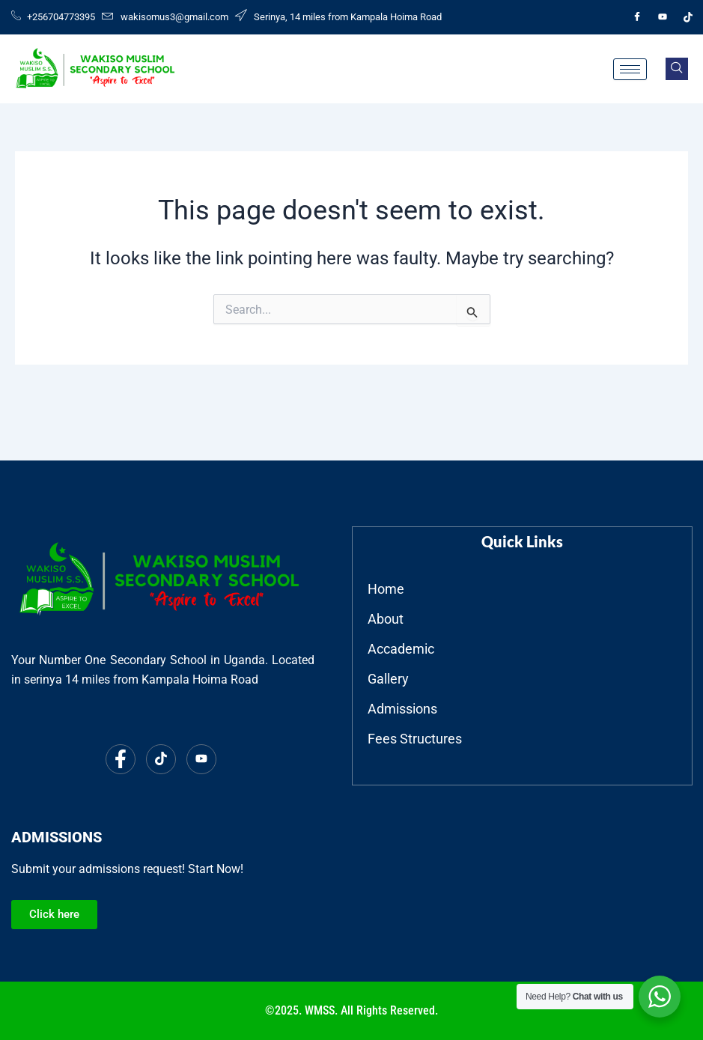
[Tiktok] (688, 17)
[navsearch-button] (677, 69)
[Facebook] (637, 17)
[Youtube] (662, 17)
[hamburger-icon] (630, 69)
